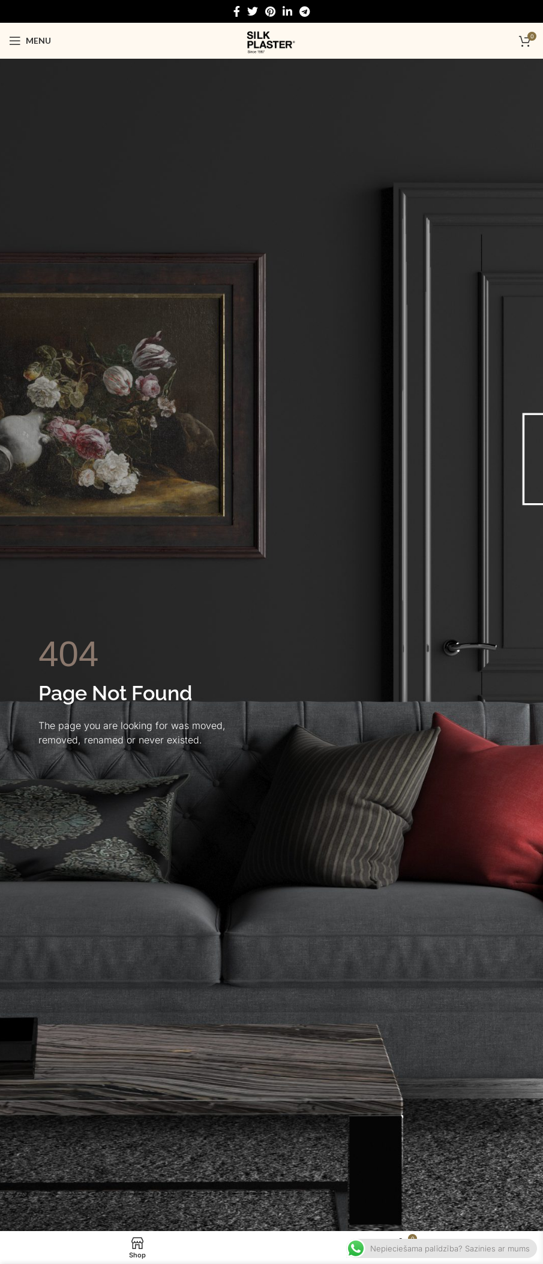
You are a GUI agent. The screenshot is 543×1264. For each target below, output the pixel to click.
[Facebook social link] (237, 11)
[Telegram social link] (304, 11)
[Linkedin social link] (287, 11)
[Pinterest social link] (270, 11)
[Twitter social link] (253, 11)
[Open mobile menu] (30, 41)
